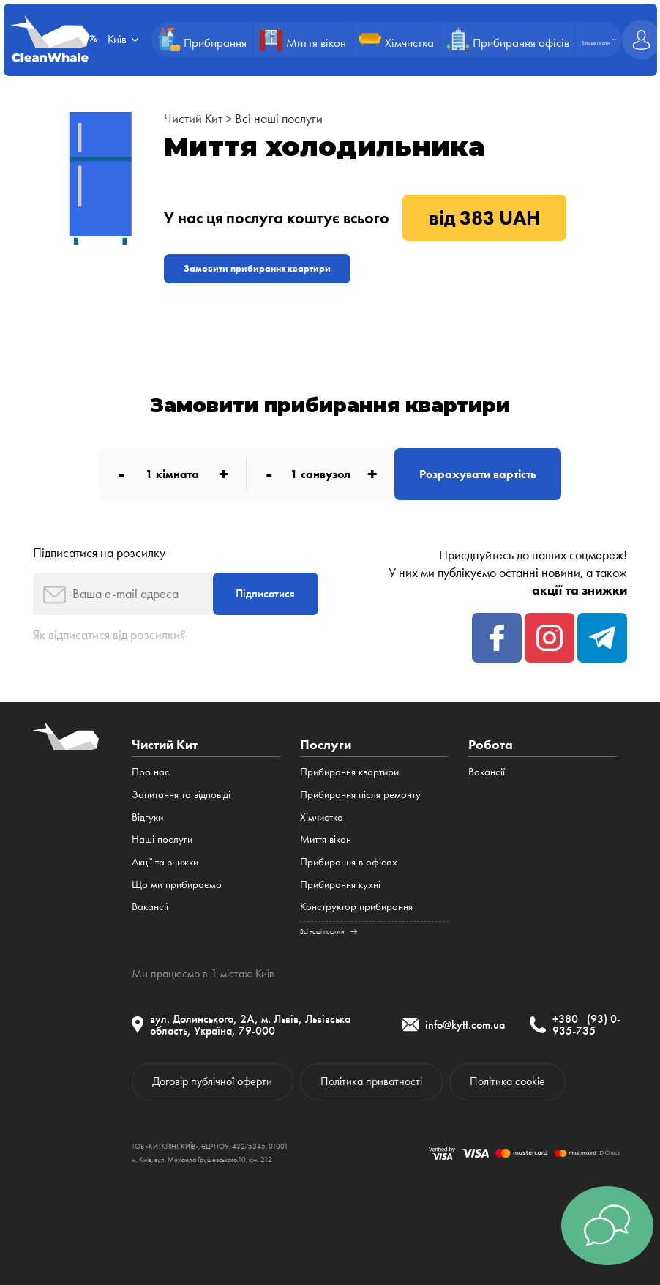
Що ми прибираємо (177, 884)
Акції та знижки (165, 861)
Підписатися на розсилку (99, 553)
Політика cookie (507, 1081)
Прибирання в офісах (348, 861)
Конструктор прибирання (356, 906)
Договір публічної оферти (212, 1081)
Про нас (151, 771)
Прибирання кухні (340, 884)
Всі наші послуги (279, 119)
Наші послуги (162, 839)
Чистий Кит (193, 119)
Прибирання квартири (349, 771)
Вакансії (150, 906)
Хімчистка (321, 817)
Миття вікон (325, 839)
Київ (264, 973)
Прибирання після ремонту (360, 794)
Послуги (325, 744)
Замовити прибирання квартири (257, 268)
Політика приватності (371, 1081)
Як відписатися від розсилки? (109, 635)
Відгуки (147, 817)
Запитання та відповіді (181, 794)
